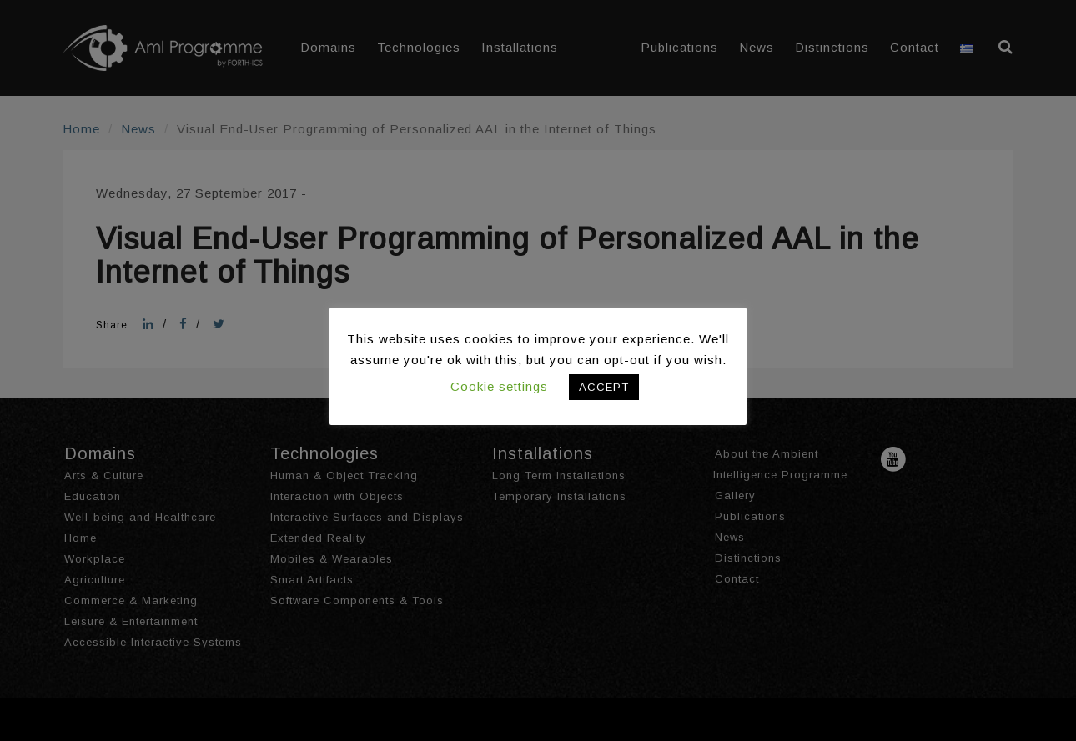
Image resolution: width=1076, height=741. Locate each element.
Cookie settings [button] (499, 386)
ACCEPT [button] (604, 387)
